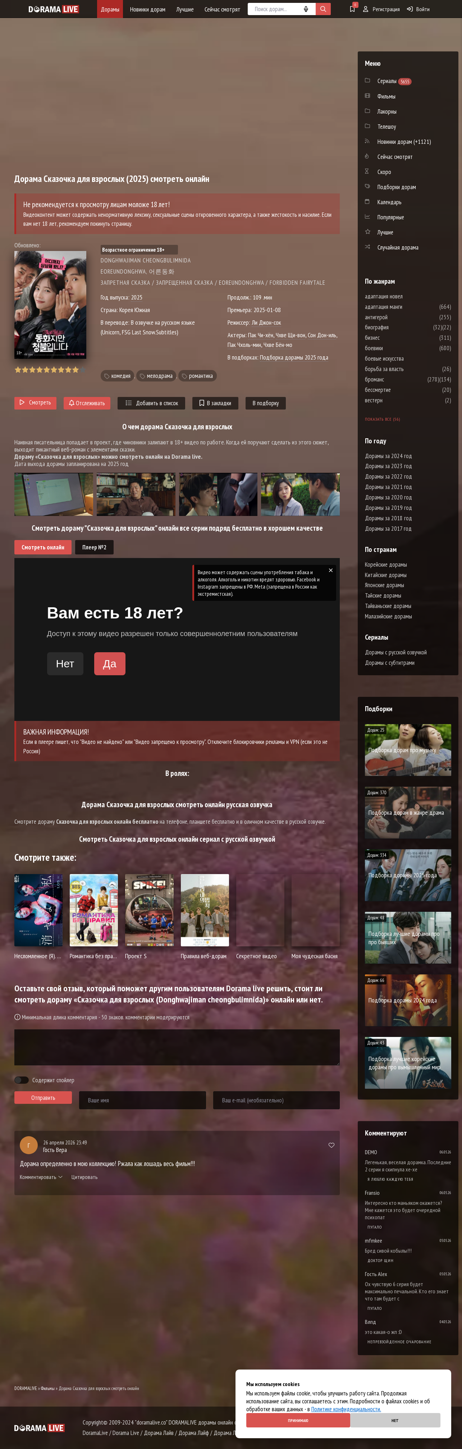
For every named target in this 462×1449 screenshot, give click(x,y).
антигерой (398, 317)
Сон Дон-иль (322, 335)
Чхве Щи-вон (290, 335)
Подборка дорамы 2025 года (294, 357)
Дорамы (110, 9)
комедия (121, 376)
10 (82, 370)
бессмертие (399, 390)
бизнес (394, 338)
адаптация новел (405, 296)
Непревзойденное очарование (399, 1341)
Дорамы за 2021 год (388, 487)
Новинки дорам (147, 9)
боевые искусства (406, 358)
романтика (201, 376)
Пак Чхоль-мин (244, 344)
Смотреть (35, 402)
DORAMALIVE (25, 1388)
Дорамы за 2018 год (388, 518)
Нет (395, 1420)
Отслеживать (87, 403)
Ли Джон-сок (266, 322)
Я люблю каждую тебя (390, 1179)
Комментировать (41, 1176)
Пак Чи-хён (260, 335)
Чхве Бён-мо (278, 344)
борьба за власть (406, 369)
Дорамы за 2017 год (388, 528)
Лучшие (185, 9)
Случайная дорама (398, 247)
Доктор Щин (380, 1260)
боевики (395, 348)
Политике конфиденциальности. (346, 1409)
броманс (396, 379)
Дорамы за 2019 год (388, 508)
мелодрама (160, 376)
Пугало (374, 1227)
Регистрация (381, 9)
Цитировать (85, 1176)
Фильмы (48, 1388)
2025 (136, 297)
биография (398, 327)
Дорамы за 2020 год (388, 497)
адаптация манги (405, 307)
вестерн (395, 400)
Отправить (43, 1098)
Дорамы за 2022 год (388, 476)
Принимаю (298, 1420)
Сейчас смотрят (223, 9)
